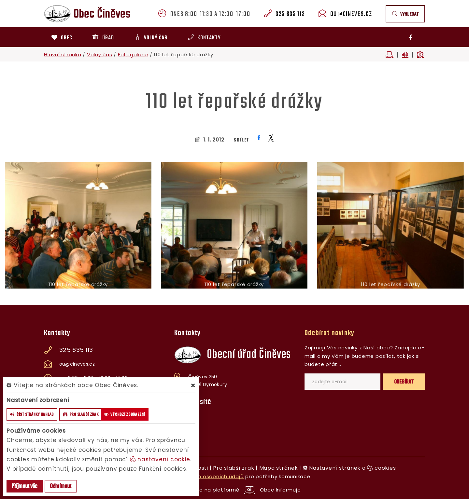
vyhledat (405, 14)
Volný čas (99, 54)
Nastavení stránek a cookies (349, 468)
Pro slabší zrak (233, 468)
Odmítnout (60, 486)
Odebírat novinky (329, 333)
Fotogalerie (133, 54)
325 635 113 (290, 14)
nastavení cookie (160, 459)
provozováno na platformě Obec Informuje (234, 489)
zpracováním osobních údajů (205, 476)
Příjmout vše (24, 486)
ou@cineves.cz (351, 14)
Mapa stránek (278, 468)
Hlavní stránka (62, 54)
